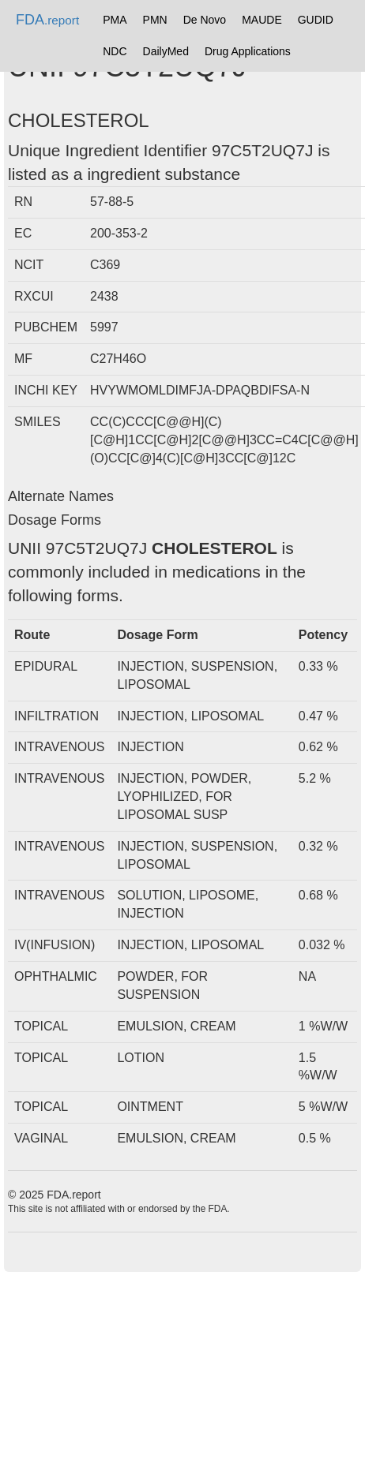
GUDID (315, 19)
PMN (155, 19)
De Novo (204, 19)
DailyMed (166, 51)
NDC (114, 51)
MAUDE (262, 19)
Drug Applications (248, 51)
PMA (114, 19)
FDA (47, 20)
